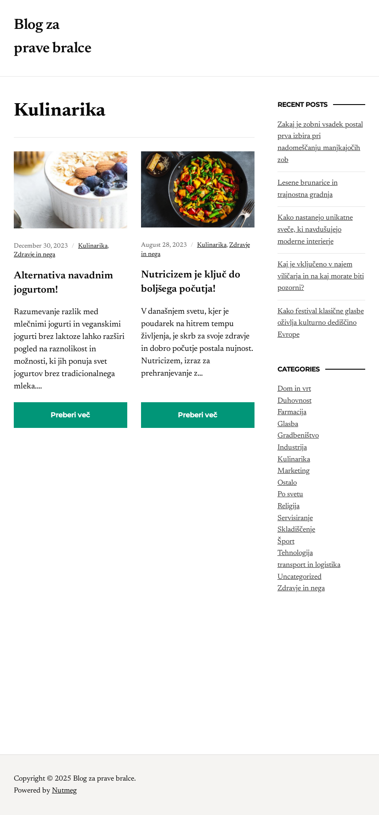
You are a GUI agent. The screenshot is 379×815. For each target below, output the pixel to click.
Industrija (292, 447)
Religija (288, 506)
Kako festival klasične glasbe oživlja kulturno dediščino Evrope (320, 323)
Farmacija (291, 412)
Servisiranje (295, 518)
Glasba (287, 424)
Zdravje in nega (34, 255)
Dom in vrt (294, 389)
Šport (285, 541)
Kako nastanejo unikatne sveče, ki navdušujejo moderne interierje (315, 229)
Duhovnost (294, 401)
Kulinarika (92, 246)
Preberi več (70, 414)
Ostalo (287, 483)
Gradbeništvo (298, 435)
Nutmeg (64, 790)
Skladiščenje (296, 529)
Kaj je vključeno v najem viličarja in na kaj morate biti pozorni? (320, 276)
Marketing (293, 471)
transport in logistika (308, 565)
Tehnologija (295, 553)
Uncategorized (299, 577)
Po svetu (290, 494)
